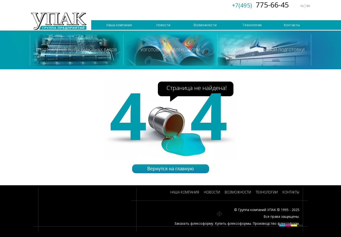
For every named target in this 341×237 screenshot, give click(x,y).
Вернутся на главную (170, 168)
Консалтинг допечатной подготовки (264, 49)
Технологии (252, 25)
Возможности (205, 25)
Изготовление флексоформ (170, 49)
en (308, 5)
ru (302, 5)
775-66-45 (260, 4)
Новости (163, 25)
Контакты (292, 25)
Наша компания (119, 25)
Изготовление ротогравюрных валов (76, 49)
